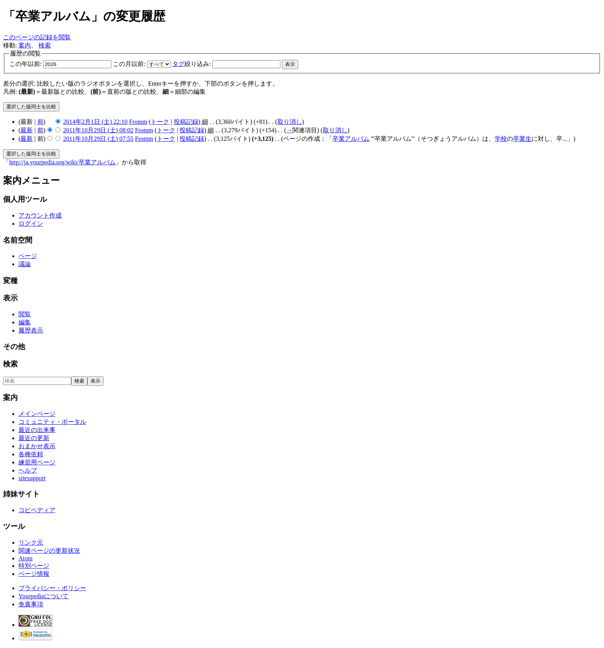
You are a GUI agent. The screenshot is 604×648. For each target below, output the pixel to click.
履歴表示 (30, 330)
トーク (160, 121)
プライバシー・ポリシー (52, 588)
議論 (24, 264)
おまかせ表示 (36, 446)
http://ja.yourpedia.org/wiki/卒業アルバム (62, 162)
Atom (25, 558)
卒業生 (522, 138)
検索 (45, 45)
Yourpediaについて (43, 596)
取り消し (289, 121)
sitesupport (31, 478)
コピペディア (36, 510)
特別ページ (33, 565)
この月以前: (129, 64)
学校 (501, 138)
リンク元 (30, 542)
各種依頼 (30, 454)
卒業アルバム (350, 138)
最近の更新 (33, 438)
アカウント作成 (40, 215)
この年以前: (25, 64)
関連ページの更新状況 (49, 550)
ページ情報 (33, 573)
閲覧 (24, 314)
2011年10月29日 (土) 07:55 (98, 138)
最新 (26, 130)
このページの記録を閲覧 (37, 37)
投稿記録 (186, 121)
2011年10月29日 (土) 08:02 (98, 130)
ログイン (30, 223)
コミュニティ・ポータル (52, 421)
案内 (24, 45)
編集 (24, 322)
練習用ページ (36, 462)
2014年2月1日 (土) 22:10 (95, 121)
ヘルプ (27, 470)
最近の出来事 (36, 430)
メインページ (36, 413)
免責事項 (30, 604)
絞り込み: (191, 64)
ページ (27, 256)
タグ (178, 64)
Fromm (138, 121)
